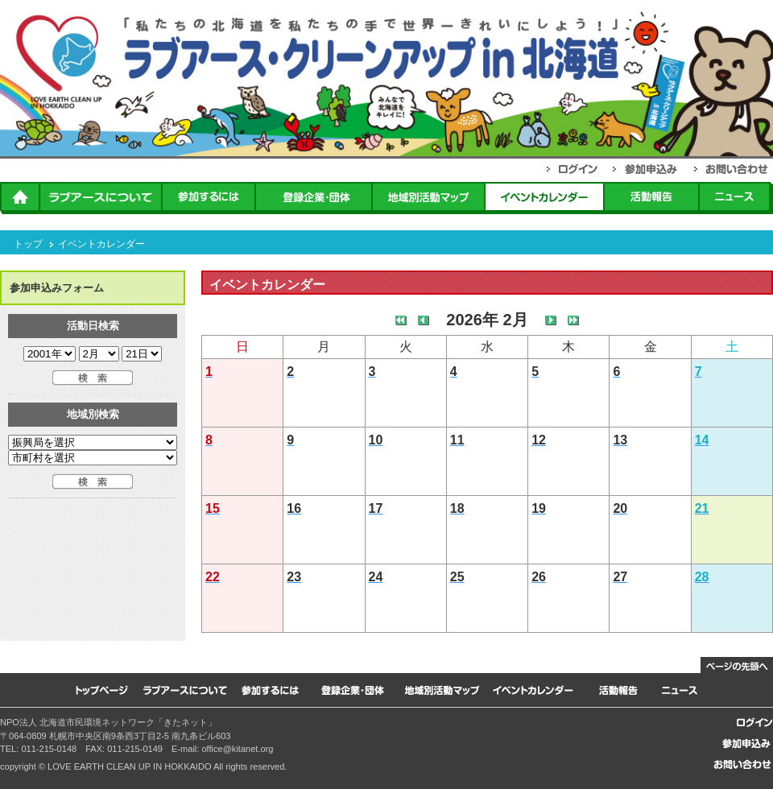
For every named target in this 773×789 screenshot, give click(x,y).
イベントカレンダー (101, 244)
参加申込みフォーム (57, 288)
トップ (28, 244)
